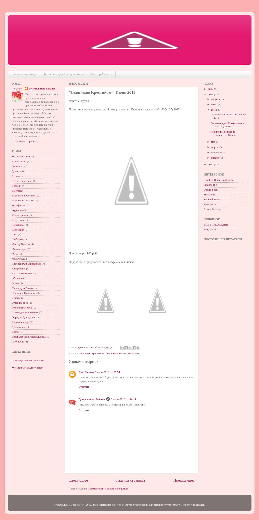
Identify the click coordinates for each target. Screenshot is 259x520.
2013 (211, 94)
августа (216, 99)
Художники (18, 326)
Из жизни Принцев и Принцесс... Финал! (223, 133)
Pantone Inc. (210, 184)
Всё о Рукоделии (21, 180)
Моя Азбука (19, 258)
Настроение (19, 268)
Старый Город (20, 302)
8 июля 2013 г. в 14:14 (123, 399)
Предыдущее (184, 480)
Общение (17, 278)
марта (215, 147)
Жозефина (18, 205)
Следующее (78, 480)
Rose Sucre (210, 204)
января (215, 157)
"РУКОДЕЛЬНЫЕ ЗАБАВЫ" (29, 360)
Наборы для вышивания (26, 263)
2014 (211, 88)
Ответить (84, 386)
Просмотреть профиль (25, 141)
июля (214, 104)
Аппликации (19, 161)
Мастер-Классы (101, 74)
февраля (216, 152)
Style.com (209, 194)
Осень (15, 283)
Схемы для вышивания (25, 312)
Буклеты (17, 171)
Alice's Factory (212, 209)
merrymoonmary (170, 504)
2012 (211, 164)
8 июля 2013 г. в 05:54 (107, 372)
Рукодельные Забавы (92, 399)
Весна (15, 176)
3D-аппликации (21, 156)
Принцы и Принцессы (25, 292)
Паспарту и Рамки (22, 288)
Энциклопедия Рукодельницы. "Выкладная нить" (228, 125)
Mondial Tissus (212, 199)
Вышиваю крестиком (91, 353)
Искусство (18, 219)
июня (214, 109)
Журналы (133, 353)
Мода (15, 253)
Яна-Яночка (86, 372)
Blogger (199, 504)
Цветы (15, 331)
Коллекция (18, 229)
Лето (14, 234)
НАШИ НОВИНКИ (23, 273)
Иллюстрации (20, 215)
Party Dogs (18, 341)
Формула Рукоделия (23, 317)
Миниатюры (19, 249)
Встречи (16, 185)
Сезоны (16, 297)
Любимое (17, 239)
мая (213, 141)
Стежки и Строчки (22, 307)
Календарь (18, 224)
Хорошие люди (20, 322)
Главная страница (24, 74)
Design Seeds (211, 189)
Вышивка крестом (116, 353)
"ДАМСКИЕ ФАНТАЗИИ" (27, 368)
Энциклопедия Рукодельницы (63, 74)
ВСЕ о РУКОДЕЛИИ (216, 224)
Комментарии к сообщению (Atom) (108, 488)
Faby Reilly (210, 229)
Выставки (17, 190)
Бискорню (18, 166)
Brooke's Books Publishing (218, 179)
